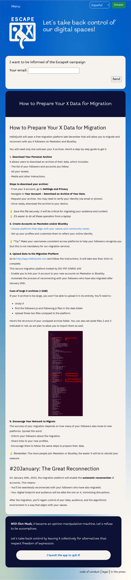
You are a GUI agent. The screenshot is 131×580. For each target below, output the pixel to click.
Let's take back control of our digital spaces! (79, 26)
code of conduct (90, 572)
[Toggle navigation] (16, 6)
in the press (118, 572)
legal (105, 572)
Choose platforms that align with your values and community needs (50, 228)
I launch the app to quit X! (63, 555)
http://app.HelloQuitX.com (31, 258)
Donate (118, 4)
